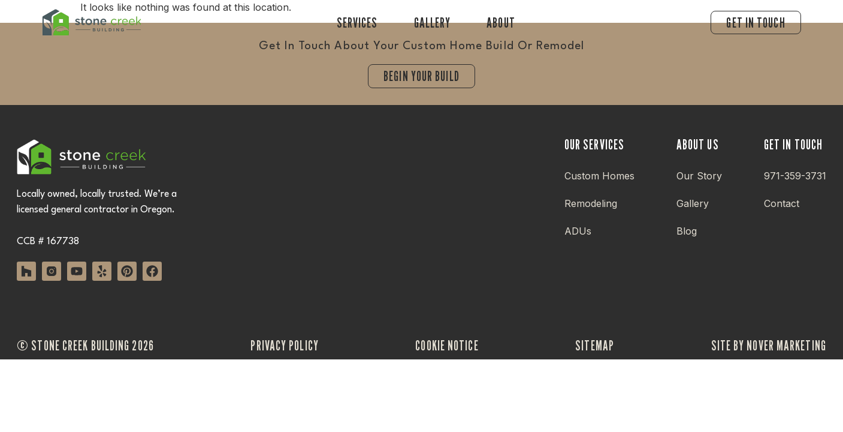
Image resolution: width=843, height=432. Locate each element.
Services (357, 22)
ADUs (577, 231)
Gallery (432, 22)
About (501, 22)
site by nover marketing (768, 345)
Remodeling (590, 203)
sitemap (594, 345)
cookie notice (446, 345)
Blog (686, 231)
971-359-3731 (795, 176)
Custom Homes (599, 176)
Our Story (699, 176)
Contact (781, 203)
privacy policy (284, 345)
